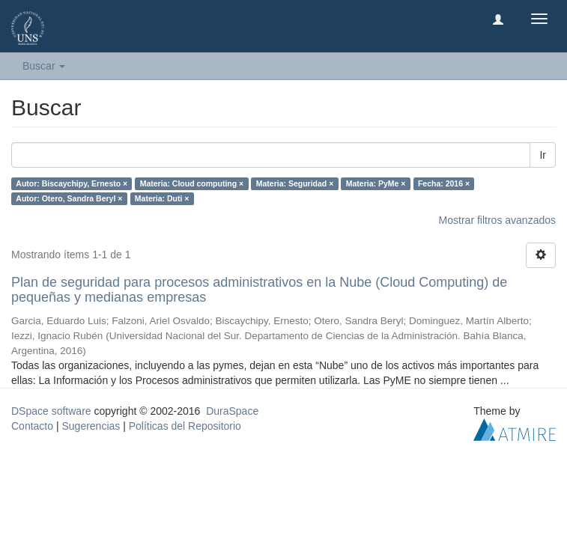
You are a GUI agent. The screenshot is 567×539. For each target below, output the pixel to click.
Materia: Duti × (162, 198)
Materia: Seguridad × (295, 183)
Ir (542, 155)
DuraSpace (232, 411)
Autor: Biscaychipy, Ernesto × (71, 183)
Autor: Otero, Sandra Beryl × (69, 198)
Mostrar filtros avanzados (497, 220)
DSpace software (51, 411)
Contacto (32, 426)
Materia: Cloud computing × (192, 183)
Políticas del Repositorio (185, 426)
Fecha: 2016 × (444, 183)
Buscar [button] (43, 66)
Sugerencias (90, 426)
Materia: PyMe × (376, 183)
